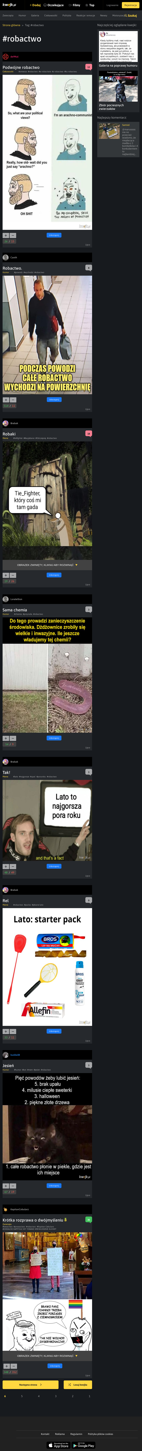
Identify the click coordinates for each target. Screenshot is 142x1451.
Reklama (60, 1434)
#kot (24, 1070)
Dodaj (36, 5)
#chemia (18, 614)
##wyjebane (29, 438)
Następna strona (30, 1384)
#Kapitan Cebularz (45, 1226)
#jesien (37, 1070)
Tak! (6, 772)
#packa (27, 905)
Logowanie (112, 5)
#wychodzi (28, 272)
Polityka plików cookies (100, 1434)
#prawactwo (19, 1226)
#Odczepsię (40, 438)
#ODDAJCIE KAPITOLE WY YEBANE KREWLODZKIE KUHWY (29, 1229)
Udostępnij (54, 235)
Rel (6, 900)
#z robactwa (57, 71)
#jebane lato (37, 905)
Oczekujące (56, 5)
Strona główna (11, 25)
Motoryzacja (119, 15)
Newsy (103, 15)
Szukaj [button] (132, 15)
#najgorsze (24, 776)
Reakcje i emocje (85, 15)
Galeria (35, 15)
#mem (30, 1070)
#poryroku (41, 776)
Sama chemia (15, 610)
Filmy (76, 5)
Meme (5, 438)
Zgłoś (87, 245)
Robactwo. (12, 268)
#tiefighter (18, 438)
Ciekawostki (50, 15)
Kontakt (45, 1434)
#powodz (18, 272)
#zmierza (23, 71)
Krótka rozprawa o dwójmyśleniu (35, 1220)
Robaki (9, 434)
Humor (22, 15)
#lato (15, 776)
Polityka (66, 15)
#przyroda (27, 614)
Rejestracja (130, 5)
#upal (32, 776)
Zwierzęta (8, 15)
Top (91, 5)
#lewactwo (8, 1226)
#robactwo (33, 71)
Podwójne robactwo (21, 67)
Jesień (8, 1065)
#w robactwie (45, 71)
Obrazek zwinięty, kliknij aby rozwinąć (45, 564)
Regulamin (76, 1434)
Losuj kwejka (77, 1384)
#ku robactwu (70, 71)
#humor (17, 1070)
